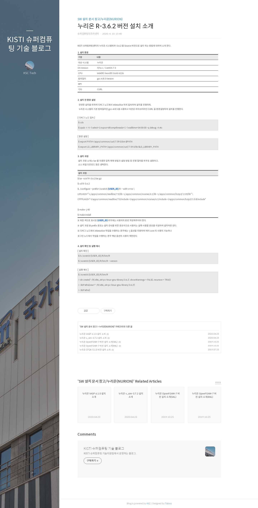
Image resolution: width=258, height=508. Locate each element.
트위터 (166, 366)
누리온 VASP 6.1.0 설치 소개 (102, 334)
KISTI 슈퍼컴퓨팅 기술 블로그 (29, 44)
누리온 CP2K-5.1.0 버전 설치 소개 (104, 349)
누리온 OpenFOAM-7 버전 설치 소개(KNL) (108, 345)
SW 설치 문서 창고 (98, 326)
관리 (51, 500)
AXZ (158, 503)
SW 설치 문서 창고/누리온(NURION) (109, 19)
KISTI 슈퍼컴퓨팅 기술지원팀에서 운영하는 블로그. (119, 453)
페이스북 (151, 366)
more (227, 382)
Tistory (178, 503)
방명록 (22, 500)
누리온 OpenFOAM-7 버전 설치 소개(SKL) (108, 342)
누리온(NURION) (116, 326)
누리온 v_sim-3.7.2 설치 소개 (102, 338)
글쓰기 (8, 500)
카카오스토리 (159, 366)
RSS (37, 500)
